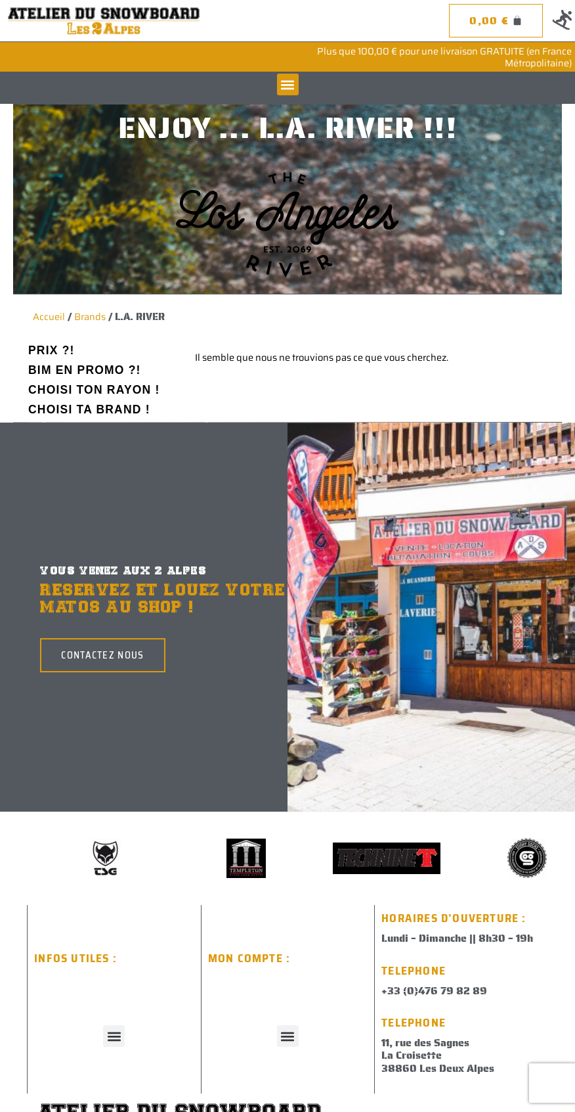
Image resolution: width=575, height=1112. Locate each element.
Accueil (49, 316)
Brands (90, 316)
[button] (288, 84)
